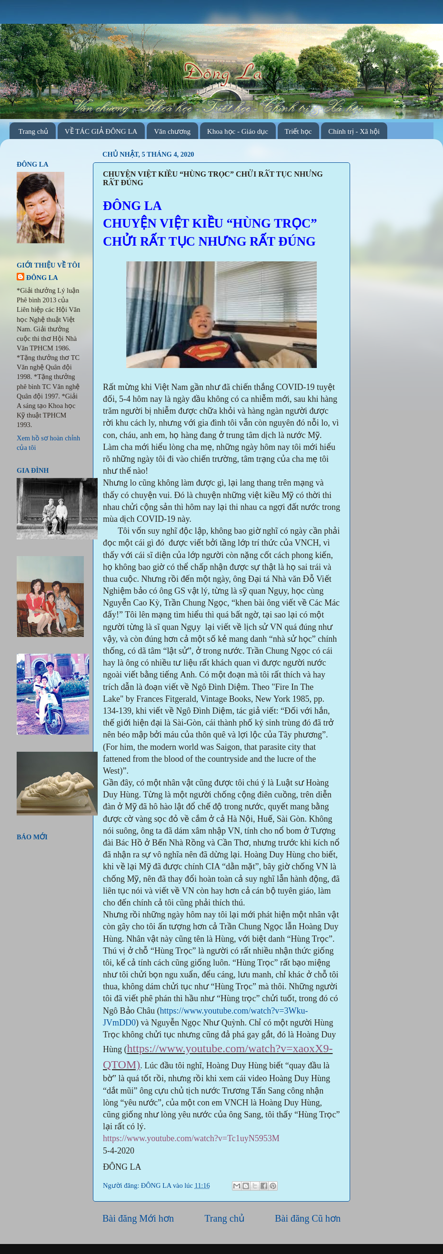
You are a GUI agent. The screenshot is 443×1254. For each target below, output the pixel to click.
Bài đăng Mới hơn (138, 1218)
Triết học (298, 131)
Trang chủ (33, 131)
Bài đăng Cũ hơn (308, 1218)
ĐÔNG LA (157, 1185)
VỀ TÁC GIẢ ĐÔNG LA (101, 131)
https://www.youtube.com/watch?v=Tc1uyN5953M (191, 1138)
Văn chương (172, 131)
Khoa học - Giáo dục (237, 131)
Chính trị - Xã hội (354, 131)
